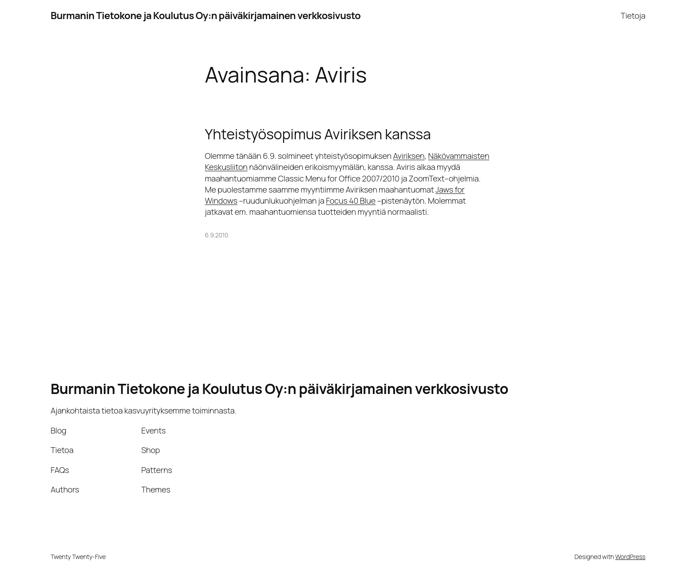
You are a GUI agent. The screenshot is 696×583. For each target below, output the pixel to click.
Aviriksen (408, 155)
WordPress (630, 556)
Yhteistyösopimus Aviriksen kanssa (318, 134)
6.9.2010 (217, 235)
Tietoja (633, 15)
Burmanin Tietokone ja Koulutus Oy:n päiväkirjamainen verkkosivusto (205, 15)
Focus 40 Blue (351, 200)
